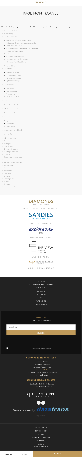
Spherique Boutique (13, 80)
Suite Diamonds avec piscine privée (18, 40)
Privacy (6, 181)
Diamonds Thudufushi (42, 364)
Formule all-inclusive (13, 75)
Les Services (8, 68)
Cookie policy (8, 178)
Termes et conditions (11, 187)
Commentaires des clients (13, 157)
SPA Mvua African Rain (12, 109)
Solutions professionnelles (13, 162)
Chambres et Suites (10, 36)
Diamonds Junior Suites (14, 51)
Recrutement (8, 165)
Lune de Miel (8, 146)
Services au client (12, 72)
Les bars (6, 101)
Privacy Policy (8, 33)
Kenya (6, 141)
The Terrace (10, 88)
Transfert (9, 134)
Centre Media (41, 288)
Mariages (7, 143)
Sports (8, 121)
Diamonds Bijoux (42, 375)
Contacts (7, 154)
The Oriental (10, 94)
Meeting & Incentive (11, 151)
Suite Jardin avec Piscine (14, 45)
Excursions (10, 123)
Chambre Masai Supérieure (16, 62)
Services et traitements (14, 113)
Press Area (7, 173)
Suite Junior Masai (12, 54)
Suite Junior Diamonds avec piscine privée (21, 43)
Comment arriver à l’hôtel (13, 130)
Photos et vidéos (9, 66)
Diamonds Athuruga (42, 362)
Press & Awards (41, 304)
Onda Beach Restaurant (14, 97)
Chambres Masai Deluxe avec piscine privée (22, 48)
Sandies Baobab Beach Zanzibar (42, 384)
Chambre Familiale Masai (15, 56)
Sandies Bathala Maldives (42, 387)
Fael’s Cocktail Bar (12, 105)
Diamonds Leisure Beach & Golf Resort (42, 372)
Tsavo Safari (10, 126)
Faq (5, 168)
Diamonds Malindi (10, 31)
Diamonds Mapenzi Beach (42, 367)
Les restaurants (9, 84)
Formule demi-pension (14, 78)
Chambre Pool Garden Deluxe (17, 59)
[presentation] (26, 341)
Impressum (7, 176)
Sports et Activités (10, 117)
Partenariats (8, 170)
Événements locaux (10, 149)
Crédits (41, 444)
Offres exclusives (10, 138)
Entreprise (7, 160)
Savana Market (11, 91)
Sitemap (7, 184)
